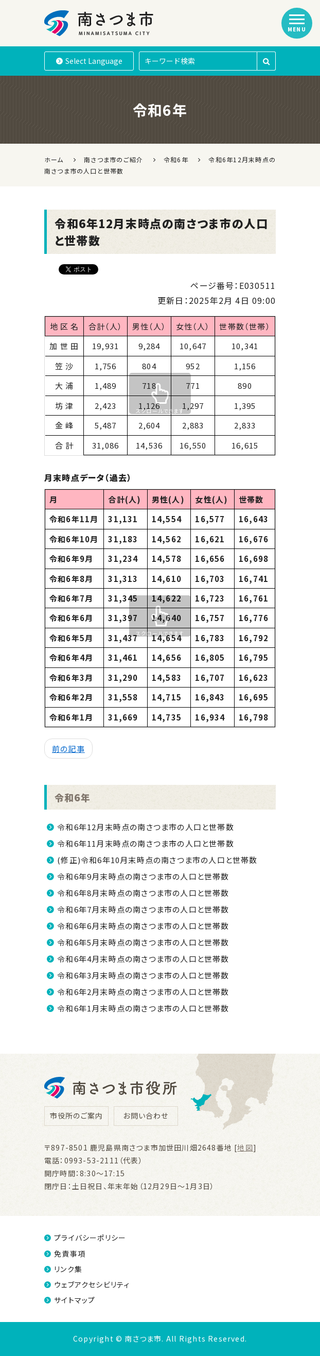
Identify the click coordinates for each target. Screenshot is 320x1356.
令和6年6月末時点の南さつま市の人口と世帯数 (143, 925)
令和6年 (74, 797)
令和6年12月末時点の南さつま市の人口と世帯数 (145, 826)
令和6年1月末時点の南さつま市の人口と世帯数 (143, 1008)
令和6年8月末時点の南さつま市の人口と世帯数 (143, 892)
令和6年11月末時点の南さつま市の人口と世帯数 (145, 843)
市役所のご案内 (76, 1115)
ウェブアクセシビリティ (87, 1284)
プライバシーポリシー (85, 1237)
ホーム (54, 159)
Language (89, 61)
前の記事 (68, 748)
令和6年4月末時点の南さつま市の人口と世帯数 (143, 958)
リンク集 (63, 1269)
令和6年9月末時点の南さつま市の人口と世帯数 (143, 876)
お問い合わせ (145, 1115)
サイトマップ (69, 1300)
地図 (245, 1147)
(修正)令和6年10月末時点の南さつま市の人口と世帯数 (157, 859)
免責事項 (64, 1253)
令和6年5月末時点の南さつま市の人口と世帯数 (143, 942)
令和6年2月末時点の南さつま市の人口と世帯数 (143, 991)
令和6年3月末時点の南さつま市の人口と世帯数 (143, 975)
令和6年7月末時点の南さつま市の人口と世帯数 (143, 909)
